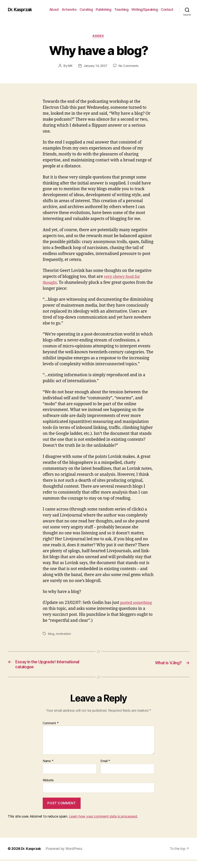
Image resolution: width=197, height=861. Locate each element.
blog (51, 634)
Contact (167, 9)
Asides (98, 36)
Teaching (121, 9)
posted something (137, 603)
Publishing (103, 9)
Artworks (69, 9)
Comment (51, 724)
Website (48, 782)
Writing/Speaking (144, 9)
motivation (63, 634)
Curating (86, 9)
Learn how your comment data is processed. (103, 818)
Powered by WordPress (65, 850)
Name (48, 762)
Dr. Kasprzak (21, 9)
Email (105, 762)
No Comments (129, 66)
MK (70, 66)
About (54, 9)
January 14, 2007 (95, 66)
